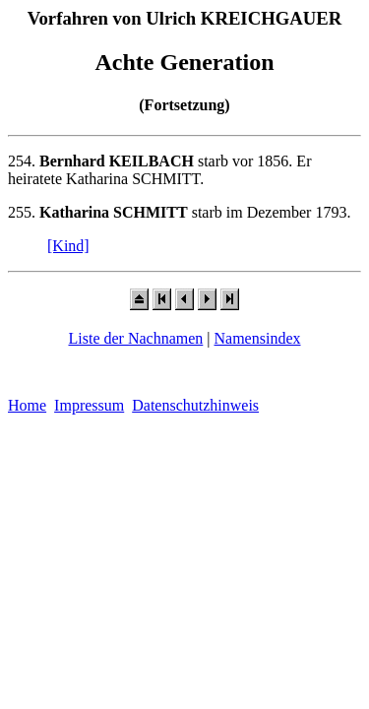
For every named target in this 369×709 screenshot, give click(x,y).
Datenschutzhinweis (195, 405)
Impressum (89, 405)
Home (27, 405)
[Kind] (68, 245)
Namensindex (258, 338)
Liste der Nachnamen (135, 338)
